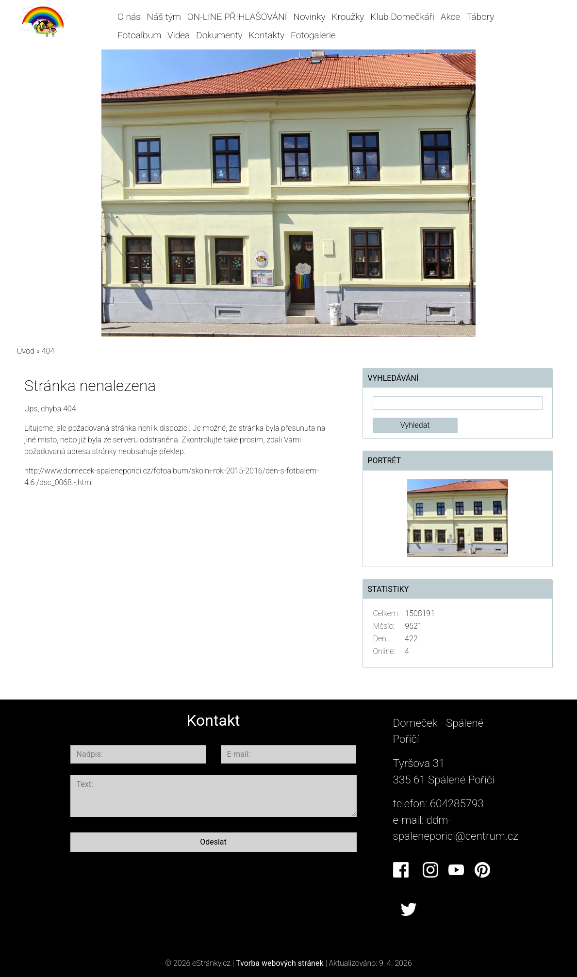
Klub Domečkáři (402, 16)
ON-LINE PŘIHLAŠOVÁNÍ (237, 16)
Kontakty (266, 35)
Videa (178, 35)
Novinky (309, 16)
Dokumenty (219, 35)
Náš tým (164, 16)
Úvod (25, 351)
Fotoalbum (139, 35)
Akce (450, 16)
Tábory (480, 16)
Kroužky (347, 16)
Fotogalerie (313, 35)
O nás (129, 16)
